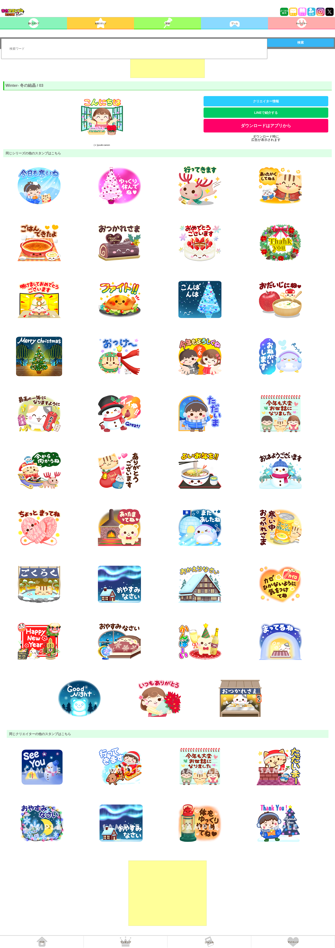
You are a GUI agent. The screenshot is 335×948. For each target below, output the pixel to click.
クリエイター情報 (266, 101)
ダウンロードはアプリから (266, 125)
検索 (300, 42)
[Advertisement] (167, 66)
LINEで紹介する (266, 113)
